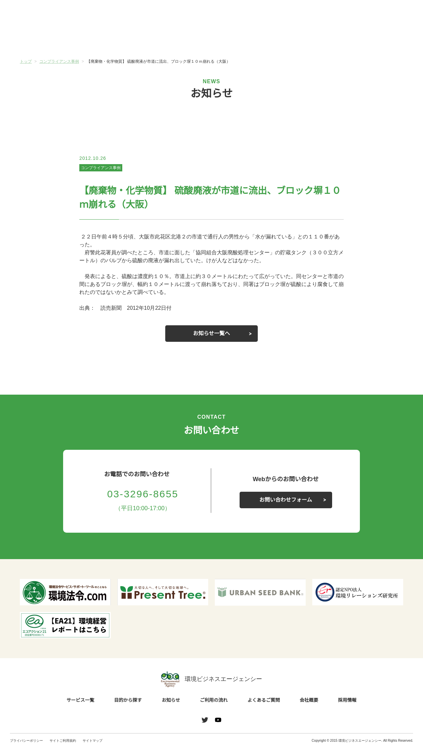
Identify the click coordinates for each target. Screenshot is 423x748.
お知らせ (179, 38)
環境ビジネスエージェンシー (211, 679)
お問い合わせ (396, 14)
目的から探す (116, 39)
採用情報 (347, 700)
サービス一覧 (52, 39)
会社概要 (371, 39)
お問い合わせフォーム (285, 500)
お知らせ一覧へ (211, 334)
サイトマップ (92, 740)
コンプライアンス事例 (101, 167)
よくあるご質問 (307, 39)
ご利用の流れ (243, 39)
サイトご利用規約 (63, 740)
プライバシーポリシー (26, 740)
